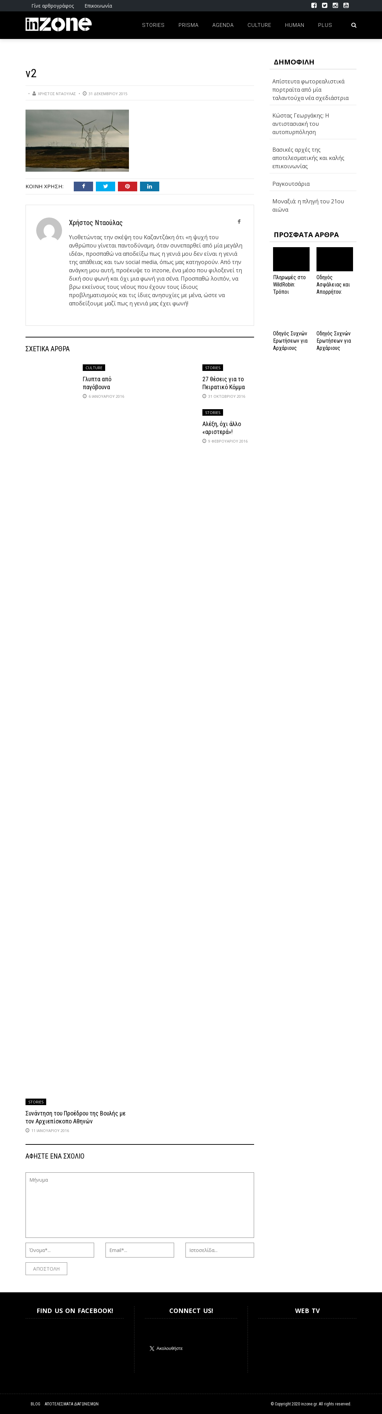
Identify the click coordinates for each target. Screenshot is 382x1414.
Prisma (189, 25)
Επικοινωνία (98, 5)
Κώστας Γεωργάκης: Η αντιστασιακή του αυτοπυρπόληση (300, 124)
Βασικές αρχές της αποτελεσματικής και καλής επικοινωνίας (308, 158)
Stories (153, 25)
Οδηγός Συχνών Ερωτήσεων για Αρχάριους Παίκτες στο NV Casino (334, 347)
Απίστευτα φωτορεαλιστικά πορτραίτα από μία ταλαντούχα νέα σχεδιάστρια (310, 90)
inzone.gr (309, 1404)
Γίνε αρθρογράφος (52, 5)
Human (294, 25)
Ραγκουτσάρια (291, 184)
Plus (325, 25)
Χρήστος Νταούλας (57, 93)
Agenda (223, 25)
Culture (259, 25)
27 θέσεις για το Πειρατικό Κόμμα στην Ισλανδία (223, 387)
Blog (35, 1404)
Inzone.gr (42, 1345)
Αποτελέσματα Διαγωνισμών (72, 1404)
